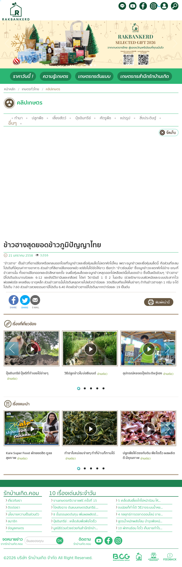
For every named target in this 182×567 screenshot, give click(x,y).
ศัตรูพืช (105, 118)
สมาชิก (12, 521)
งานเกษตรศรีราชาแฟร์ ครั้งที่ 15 (75, 500)
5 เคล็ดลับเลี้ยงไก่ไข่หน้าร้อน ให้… (139, 500)
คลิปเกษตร (53, 89)
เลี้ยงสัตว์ (59, 118)
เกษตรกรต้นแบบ (94, 76)
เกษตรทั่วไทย (30, 89)
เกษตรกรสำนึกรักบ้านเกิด (144, 76)
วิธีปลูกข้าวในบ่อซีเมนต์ (85, 373)
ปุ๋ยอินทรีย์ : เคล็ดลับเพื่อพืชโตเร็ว (74, 521)
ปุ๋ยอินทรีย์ (83, 118)
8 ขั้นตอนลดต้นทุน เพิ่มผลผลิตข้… (75, 514)
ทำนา (18, 118)
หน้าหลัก (9, 89)
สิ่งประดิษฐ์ (148, 118)
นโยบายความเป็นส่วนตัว (23, 514)
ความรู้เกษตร (55, 76)
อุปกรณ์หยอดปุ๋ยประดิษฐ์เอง (148, 373)
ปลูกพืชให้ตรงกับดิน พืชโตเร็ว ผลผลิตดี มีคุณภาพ (149, 456)
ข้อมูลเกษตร (16, 528)
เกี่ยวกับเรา (15, 500)
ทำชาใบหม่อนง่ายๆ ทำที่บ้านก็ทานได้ (89, 455)
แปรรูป (125, 118)
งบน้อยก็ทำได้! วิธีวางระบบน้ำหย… (140, 507)
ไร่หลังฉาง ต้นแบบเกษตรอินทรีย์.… (75, 507)
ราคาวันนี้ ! (23, 76)
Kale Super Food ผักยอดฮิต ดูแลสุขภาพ (29, 456)
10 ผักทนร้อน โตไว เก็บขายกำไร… (140, 528)
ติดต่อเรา (14, 507)
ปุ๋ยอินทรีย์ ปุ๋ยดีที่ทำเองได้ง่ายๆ (27, 375)
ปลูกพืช (37, 118)
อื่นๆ (12, 123)
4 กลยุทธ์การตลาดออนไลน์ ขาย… (140, 514)
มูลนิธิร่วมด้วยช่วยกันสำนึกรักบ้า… (75, 528)
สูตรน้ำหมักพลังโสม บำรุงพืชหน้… (140, 521)
